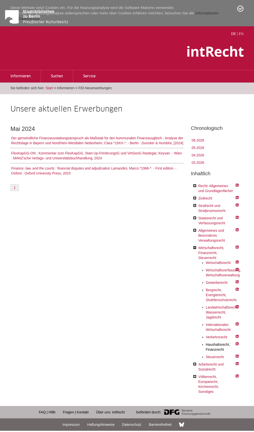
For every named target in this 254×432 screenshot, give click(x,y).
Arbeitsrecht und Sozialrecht (211, 366)
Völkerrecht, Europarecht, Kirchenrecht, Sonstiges (208, 384)
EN (241, 34)
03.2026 (198, 163)
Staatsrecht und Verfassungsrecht (211, 220)
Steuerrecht (215, 357)
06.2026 (198, 140)
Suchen (57, 76)
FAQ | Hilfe (47, 412)
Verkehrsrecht (216, 337)
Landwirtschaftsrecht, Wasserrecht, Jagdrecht (221, 312)
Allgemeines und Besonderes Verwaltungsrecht (211, 235)
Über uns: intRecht (110, 412)
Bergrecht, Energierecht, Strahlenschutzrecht (221, 295)
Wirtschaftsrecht (218, 263)
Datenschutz (131, 425)
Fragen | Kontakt (76, 412)
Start (49, 88)
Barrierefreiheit (160, 425)
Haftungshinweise (101, 425)
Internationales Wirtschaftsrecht (218, 327)
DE (233, 34)
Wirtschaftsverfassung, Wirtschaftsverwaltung (221, 272)
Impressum (71, 425)
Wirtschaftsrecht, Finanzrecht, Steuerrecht (211, 253)
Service (89, 76)
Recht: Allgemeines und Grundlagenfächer (215, 188)
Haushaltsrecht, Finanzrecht (218, 347)
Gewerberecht (217, 283)
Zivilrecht (205, 198)
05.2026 (198, 148)
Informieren (20, 76)
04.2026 (198, 155)
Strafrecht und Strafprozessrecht (212, 208)
